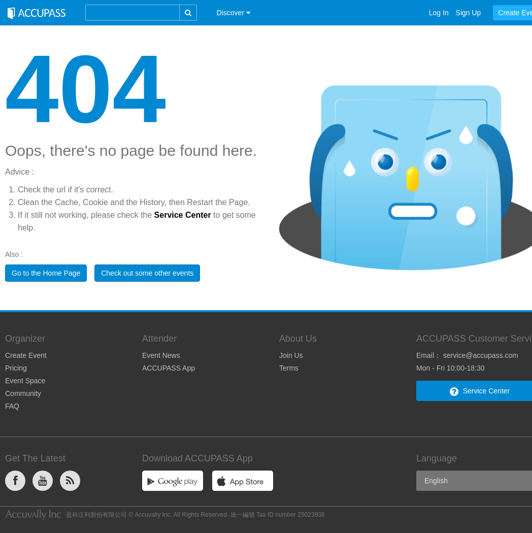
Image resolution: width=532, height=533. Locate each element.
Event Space (25, 381)
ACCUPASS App (168, 368)
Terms (288, 368)
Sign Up (468, 13)
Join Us (291, 355)
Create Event (26, 355)
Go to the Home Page (46, 273)
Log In (439, 13)
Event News (161, 355)
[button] (233, 13)
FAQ (12, 406)
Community (23, 393)
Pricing (16, 368)
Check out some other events (147, 273)
